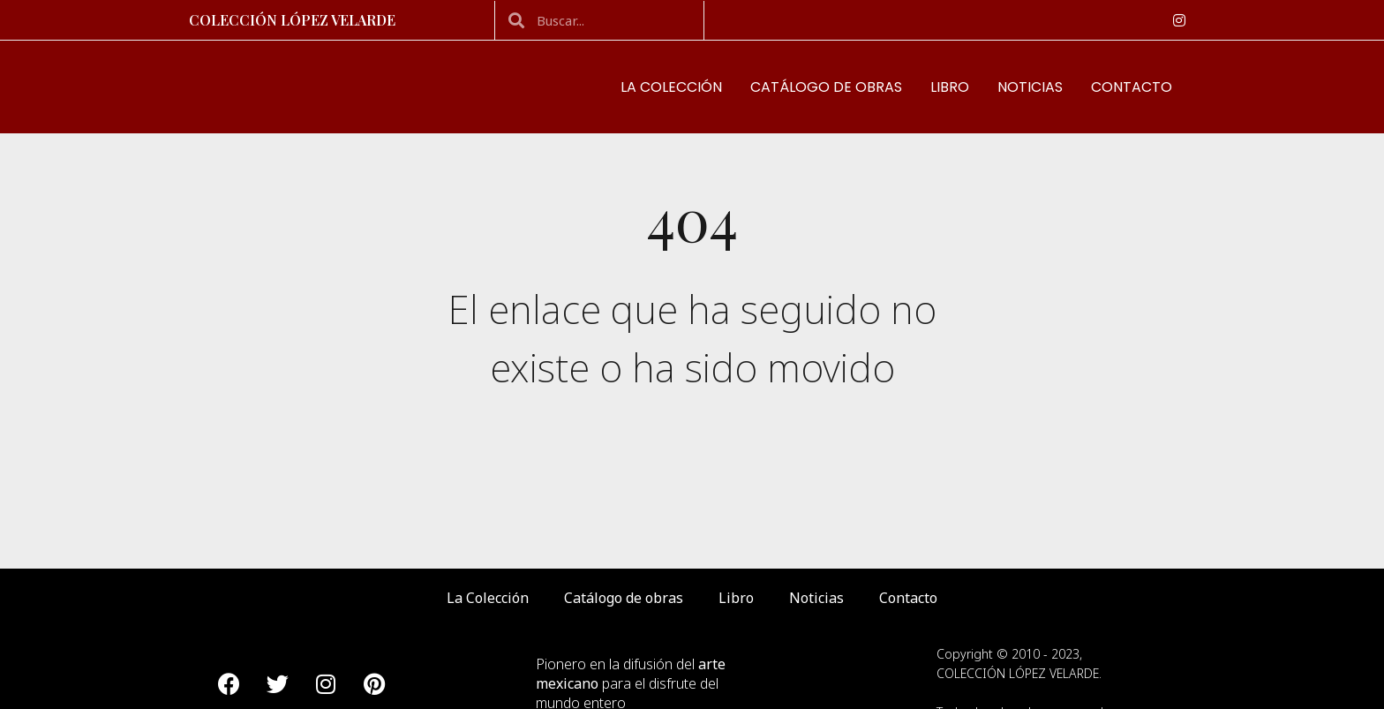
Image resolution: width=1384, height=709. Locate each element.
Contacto (1131, 87)
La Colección (671, 87)
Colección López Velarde (292, 20)
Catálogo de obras (826, 87)
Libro (949, 87)
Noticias (1030, 87)
